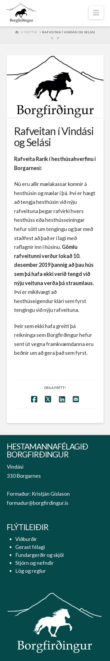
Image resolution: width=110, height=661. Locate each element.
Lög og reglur (30, 570)
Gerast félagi (30, 547)
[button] (96, 12)
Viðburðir (26, 539)
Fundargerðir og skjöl (39, 555)
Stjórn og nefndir (34, 563)
